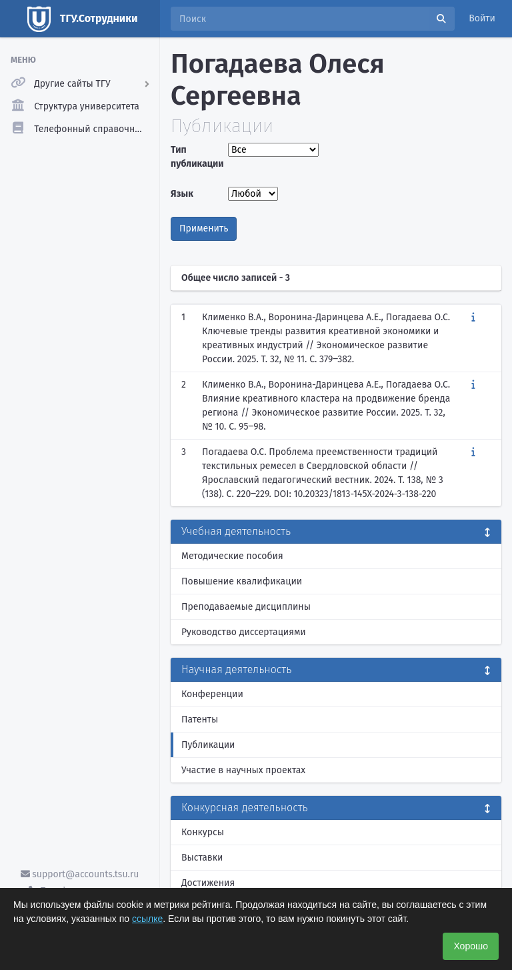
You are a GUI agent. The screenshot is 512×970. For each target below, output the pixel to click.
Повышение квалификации (241, 581)
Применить (203, 228)
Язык (182, 193)
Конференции (212, 694)
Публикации (208, 745)
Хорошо (470, 946)
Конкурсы (202, 832)
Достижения (208, 883)
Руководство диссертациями (243, 632)
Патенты (199, 719)
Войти (482, 18)
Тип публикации (196, 156)
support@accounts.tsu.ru (80, 874)
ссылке (147, 918)
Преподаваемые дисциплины (246, 606)
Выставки (202, 857)
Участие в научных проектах (243, 770)
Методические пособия (232, 556)
